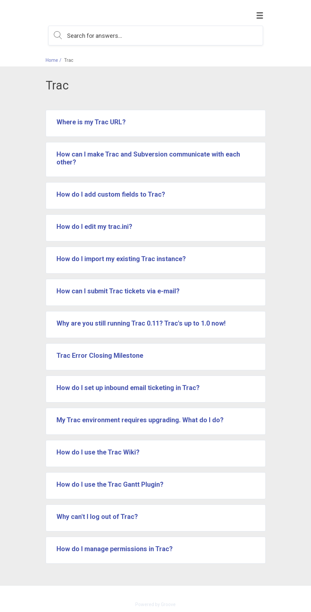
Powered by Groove (155, 604)
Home (52, 60)
